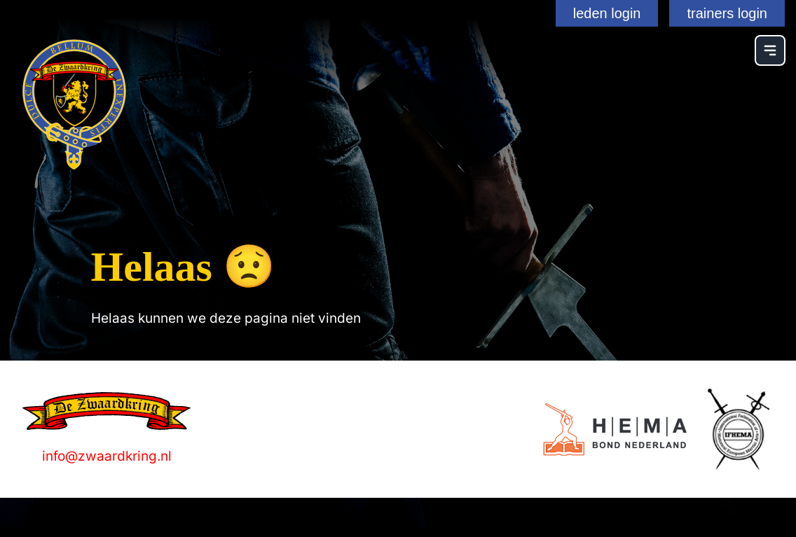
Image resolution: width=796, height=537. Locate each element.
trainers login (727, 13)
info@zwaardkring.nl (107, 456)
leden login (607, 13)
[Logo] (615, 429)
